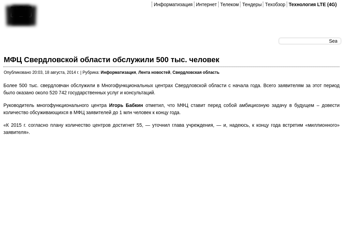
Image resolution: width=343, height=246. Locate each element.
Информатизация (173, 4)
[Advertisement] (127, 156)
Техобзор (275, 4)
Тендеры (252, 4)
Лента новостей (154, 72)
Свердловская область (196, 72)
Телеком (229, 4)
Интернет (206, 4)
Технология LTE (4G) (313, 4)
